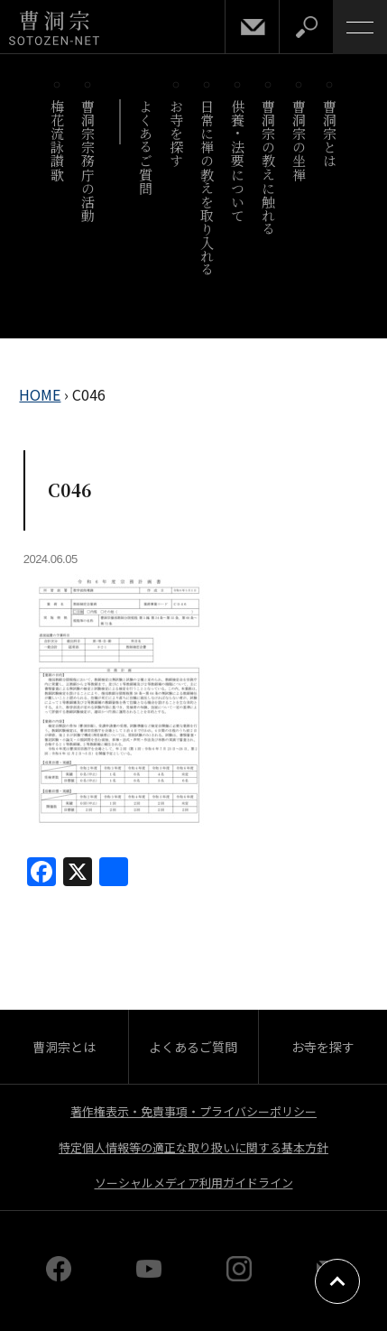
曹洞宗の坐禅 (299, 140)
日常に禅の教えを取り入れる (207, 187)
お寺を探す (177, 133)
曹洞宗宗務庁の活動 (88, 160)
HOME (39, 394)
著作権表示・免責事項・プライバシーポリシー (193, 1111)
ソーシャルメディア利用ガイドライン (194, 1182)
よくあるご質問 (146, 147)
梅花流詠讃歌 (58, 140)
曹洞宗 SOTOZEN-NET (54, 28)
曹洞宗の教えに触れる (269, 167)
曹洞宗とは (330, 133)
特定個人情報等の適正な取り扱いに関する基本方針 (193, 1147)
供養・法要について (238, 160)
